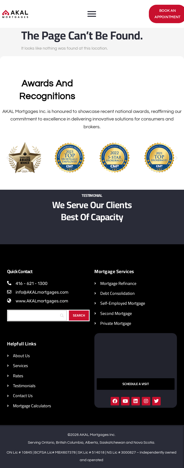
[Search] (37, 315)
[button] (8, 158)
